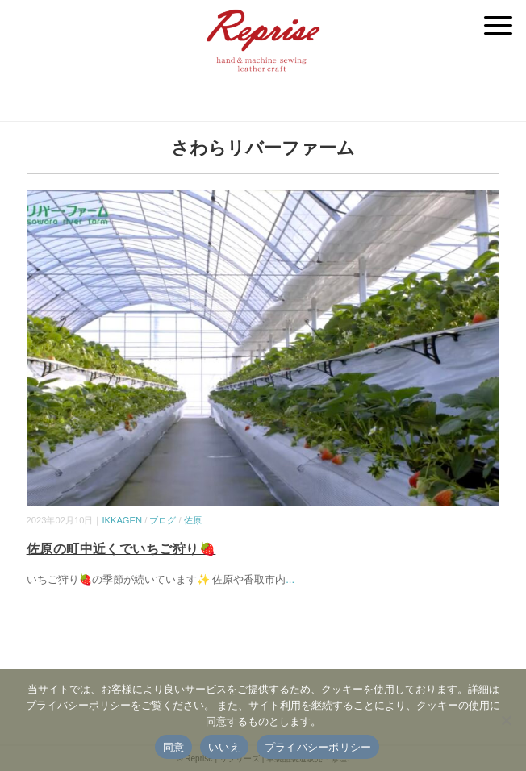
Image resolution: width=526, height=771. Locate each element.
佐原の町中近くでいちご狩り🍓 (121, 549)
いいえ (224, 747)
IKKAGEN (122, 520)
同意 (174, 747)
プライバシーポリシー (318, 747)
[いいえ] (506, 720)
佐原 (193, 520)
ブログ (162, 520)
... (290, 579)
